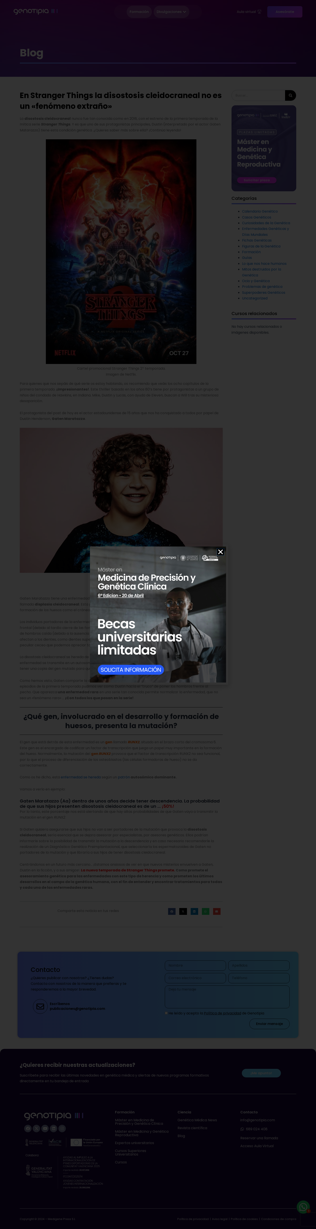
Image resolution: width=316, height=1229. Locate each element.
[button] (220, 552)
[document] (158, 614)
